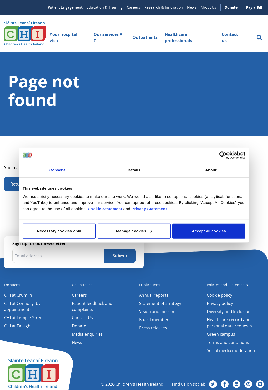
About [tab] (211, 170)
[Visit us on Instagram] (248, 384)
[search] (259, 37)
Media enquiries (87, 334)
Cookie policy (219, 295)
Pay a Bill (254, 7)
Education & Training (105, 7)
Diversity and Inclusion (229, 311)
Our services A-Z (109, 37)
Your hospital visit (63, 37)
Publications (149, 284)
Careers (133, 7)
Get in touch (82, 284)
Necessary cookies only (59, 231)
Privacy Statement (149, 208)
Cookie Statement (105, 208)
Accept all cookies (209, 231)
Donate (231, 7)
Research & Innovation (163, 7)
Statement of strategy (160, 303)
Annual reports (153, 295)
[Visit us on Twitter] (213, 384)
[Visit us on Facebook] (225, 384)
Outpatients (145, 37)
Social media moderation (231, 350)
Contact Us (82, 317)
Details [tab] (134, 170)
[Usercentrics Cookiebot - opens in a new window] (223, 155)
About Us (208, 7)
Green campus (221, 334)
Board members (155, 320)
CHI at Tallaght (18, 326)
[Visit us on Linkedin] (236, 384)
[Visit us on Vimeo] (260, 384)
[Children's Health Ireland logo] (25, 33)
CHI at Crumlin (18, 295)
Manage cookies (134, 231)
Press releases (153, 328)
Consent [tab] (57, 170)
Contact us (230, 37)
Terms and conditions (228, 342)
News (192, 7)
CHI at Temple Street (24, 317)
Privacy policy (220, 303)
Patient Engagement (65, 7)
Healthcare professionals (178, 37)
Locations (12, 284)
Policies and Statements (227, 284)
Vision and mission (157, 311)
